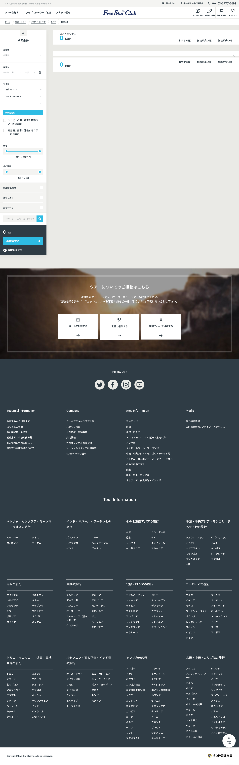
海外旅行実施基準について (21, 448)
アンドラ (215, 633)
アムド (214, 543)
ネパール (96, 538)
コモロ (69, 685)
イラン (35, 706)
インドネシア (133, 549)
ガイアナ (11, 622)
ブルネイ (130, 543)
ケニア (129, 728)
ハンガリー (72, 606)
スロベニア (97, 611)
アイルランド (218, 606)
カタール (11, 712)
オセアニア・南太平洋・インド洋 (143, 481)
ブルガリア (72, 595)
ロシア (154, 595)
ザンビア (156, 728)
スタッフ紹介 (63, 12)
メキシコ (215, 701)
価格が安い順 (225, 40)
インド (69, 549)
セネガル (156, 701)
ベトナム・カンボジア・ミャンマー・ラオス (149, 459)
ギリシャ (36, 695)
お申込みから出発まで (18, 421)
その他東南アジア (135, 465)
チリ (9, 611)
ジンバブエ (157, 733)
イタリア (190, 601)
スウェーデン (158, 601)
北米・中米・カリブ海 (137, 475)
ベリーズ (190, 699)
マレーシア (157, 549)
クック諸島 (72, 690)
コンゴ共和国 (133, 685)
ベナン (129, 674)
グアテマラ (217, 674)
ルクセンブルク (194, 622)
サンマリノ (217, 601)
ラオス (35, 538)
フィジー (71, 695)
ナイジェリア (158, 685)
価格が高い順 (204, 40)
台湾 (128, 532)
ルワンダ (156, 695)
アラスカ (190, 669)
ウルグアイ (12, 601)
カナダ (189, 715)
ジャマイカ (217, 690)
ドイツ (189, 638)
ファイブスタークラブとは (37, 12)
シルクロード (218, 554)
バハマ (189, 688)
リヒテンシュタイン (196, 611)
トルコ (10, 674)
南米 (128, 470)
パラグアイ (37, 606)
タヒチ (95, 690)
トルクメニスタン (195, 538)
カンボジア (12, 543)
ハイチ (214, 679)
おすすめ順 (185, 40)
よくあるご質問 (15, 427)
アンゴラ (130, 669)
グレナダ (215, 669)
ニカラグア (217, 706)
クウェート (12, 717)
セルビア (96, 595)
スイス (214, 627)
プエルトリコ (218, 717)
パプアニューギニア (102, 685)
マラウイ (156, 669)
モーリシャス (73, 706)
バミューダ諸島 (194, 705)
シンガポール (158, 532)
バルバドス (192, 694)
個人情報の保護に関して (19, 443)
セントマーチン (219, 728)
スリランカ (72, 543)
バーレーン (12, 706)
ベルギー (215, 622)
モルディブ (72, 701)
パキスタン (72, 538)
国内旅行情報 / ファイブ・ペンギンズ (205, 427)
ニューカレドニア (101, 674)
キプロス (36, 690)
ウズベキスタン (219, 538)
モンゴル (215, 559)
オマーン (11, 679)
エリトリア (132, 701)
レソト (129, 733)
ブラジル (36, 617)
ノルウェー (157, 617)
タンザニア (157, 712)
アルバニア (97, 601)
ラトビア (130, 606)
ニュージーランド (101, 679)
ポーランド (72, 601)
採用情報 (71, 438)
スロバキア (97, 627)
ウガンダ (156, 722)
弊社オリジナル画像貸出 (79, 443)
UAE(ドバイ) (38, 717)
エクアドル (12, 595)
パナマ (214, 712)
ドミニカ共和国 (194, 737)
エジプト (11, 695)
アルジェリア (14, 690)
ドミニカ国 (192, 731)
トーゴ (154, 717)
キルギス (215, 549)
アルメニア (132, 617)
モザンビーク (158, 674)
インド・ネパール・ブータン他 (142, 448)
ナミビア (156, 679)
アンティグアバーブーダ (196, 676)
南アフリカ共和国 (160, 690)
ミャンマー (12, 538)
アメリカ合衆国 (219, 733)
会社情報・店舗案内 (76, 432)
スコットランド (219, 617)
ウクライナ (157, 611)
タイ (153, 538)
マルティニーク (219, 695)
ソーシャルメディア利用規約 (81, 448)
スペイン (190, 627)
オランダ (190, 617)
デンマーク (157, 606)
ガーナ (129, 717)
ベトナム (36, 543)
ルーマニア (97, 622)
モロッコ (36, 679)
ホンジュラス (218, 685)
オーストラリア (74, 674)
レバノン (11, 701)
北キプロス (12, 685)
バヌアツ (96, 701)
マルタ (189, 595)
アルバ (189, 683)
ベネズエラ (37, 595)
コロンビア (37, 611)
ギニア (129, 722)
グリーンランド (159, 627)
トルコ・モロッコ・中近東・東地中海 (146, 438)
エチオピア (132, 706)
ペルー (35, 601)
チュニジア (37, 685)
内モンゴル (192, 554)
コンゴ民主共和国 (135, 690)
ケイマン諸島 (73, 679)
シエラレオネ (158, 706)
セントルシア (218, 722)
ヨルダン (36, 674)
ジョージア (132, 601)
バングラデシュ (100, 543)
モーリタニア (158, 738)
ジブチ (129, 695)
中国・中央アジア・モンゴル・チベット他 (148, 454)
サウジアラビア (40, 701)
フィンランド (133, 622)
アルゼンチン (14, 606)
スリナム (36, 622)
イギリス (190, 633)
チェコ (95, 617)
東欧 (128, 427)
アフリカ (130, 443)
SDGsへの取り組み (76, 454)
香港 (128, 538)
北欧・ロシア (133, 432)
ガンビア (130, 712)
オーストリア (73, 611)
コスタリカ (192, 721)
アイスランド (133, 627)
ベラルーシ (132, 633)
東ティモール (158, 543)
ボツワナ (130, 679)
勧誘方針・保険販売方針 (19, 438)
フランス (215, 595)
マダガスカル (133, 738)
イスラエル (37, 712)
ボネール (190, 710)
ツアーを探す (12, 12)
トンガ (95, 695)
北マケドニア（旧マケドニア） (76, 618)
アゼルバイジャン (135, 595)
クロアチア (72, 626)
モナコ (189, 606)
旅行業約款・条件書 (17, 432)
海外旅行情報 (193, 421)
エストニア (132, 611)
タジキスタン (193, 559)
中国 (188, 565)
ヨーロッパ (132, 421)
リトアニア (157, 622)
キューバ (190, 726)
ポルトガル (217, 611)
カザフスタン (193, 549)
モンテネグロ (99, 606)
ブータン (96, 549)
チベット (190, 543)
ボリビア (11, 617)
